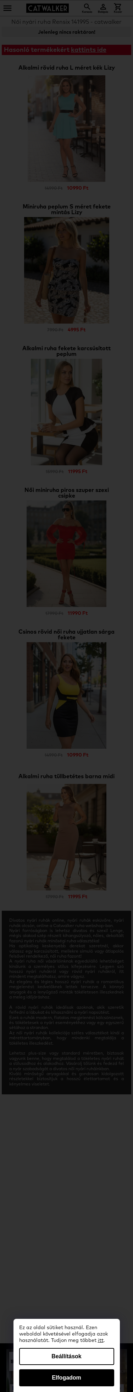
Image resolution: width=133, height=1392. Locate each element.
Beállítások (66, 1356)
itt (101, 1340)
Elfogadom (66, 1378)
